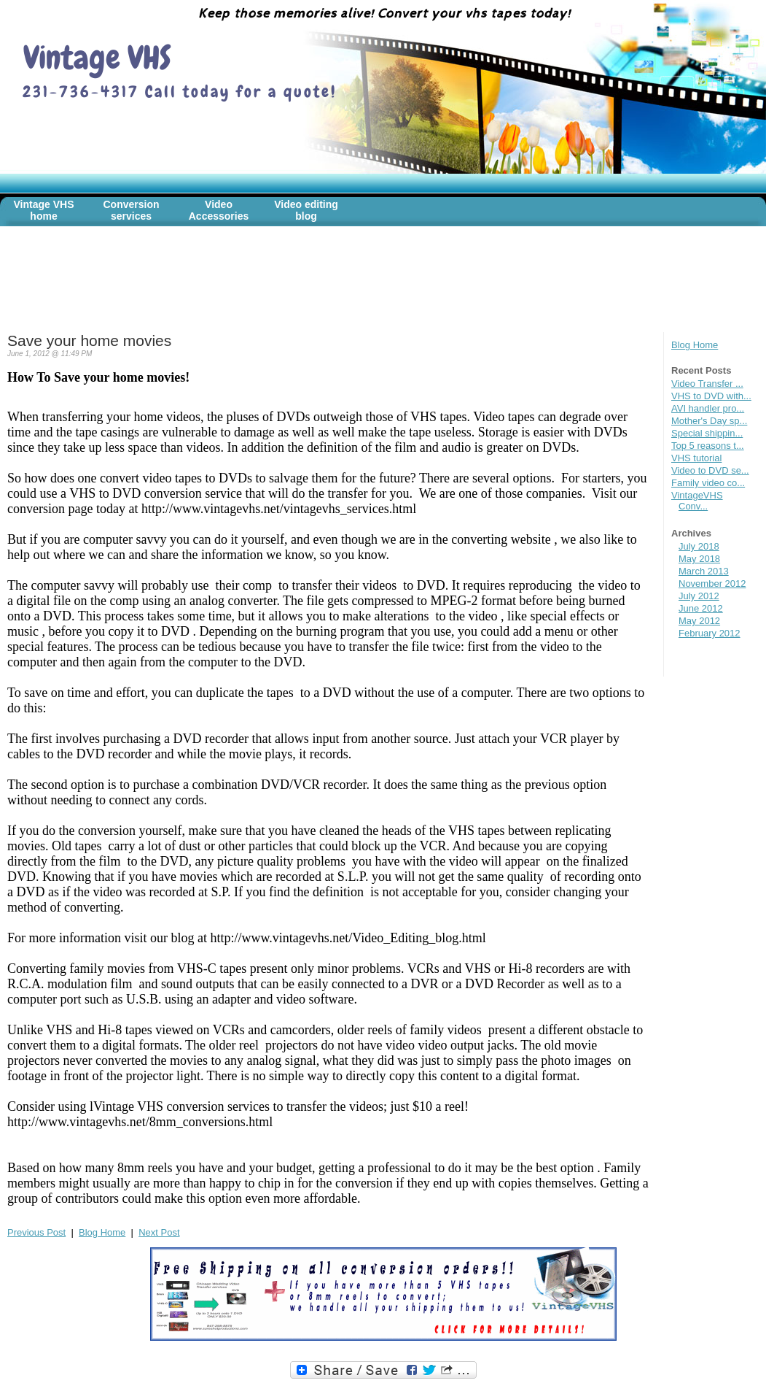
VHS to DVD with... (711, 395)
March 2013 (704, 571)
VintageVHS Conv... (697, 501)
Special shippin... (707, 433)
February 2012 (709, 633)
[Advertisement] (272, 288)
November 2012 (712, 583)
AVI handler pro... (707, 408)
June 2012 (701, 608)
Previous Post (36, 1232)
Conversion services (131, 210)
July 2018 (699, 546)
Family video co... (708, 482)
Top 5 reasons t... (707, 445)
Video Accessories (219, 210)
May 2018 (699, 558)
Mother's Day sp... (709, 420)
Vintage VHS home (44, 210)
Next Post (158, 1232)
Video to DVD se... (710, 470)
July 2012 (699, 595)
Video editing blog (306, 210)
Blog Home (694, 344)
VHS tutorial (696, 458)
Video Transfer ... (707, 383)
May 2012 (699, 620)
